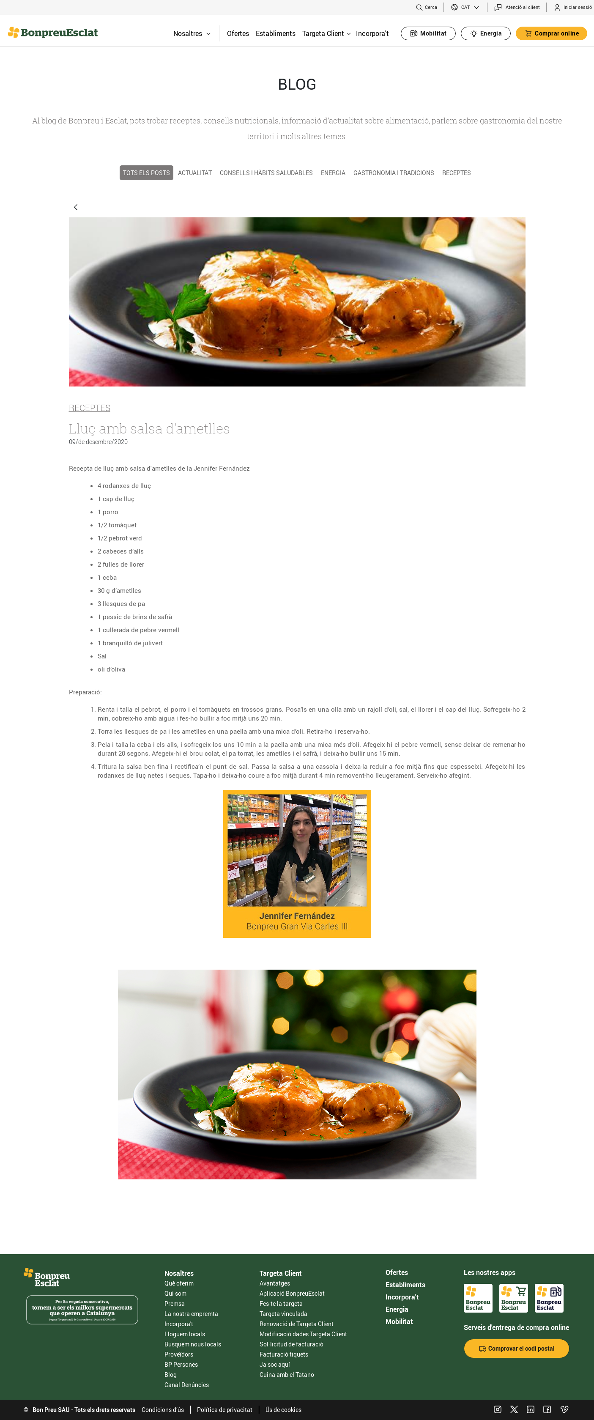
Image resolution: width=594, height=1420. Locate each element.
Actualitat (195, 173)
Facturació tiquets (284, 1354)
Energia (333, 173)
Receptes (456, 173)
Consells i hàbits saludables (266, 173)
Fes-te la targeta (281, 1303)
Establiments (276, 33)
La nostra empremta (191, 1314)
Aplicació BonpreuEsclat (292, 1293)
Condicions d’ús (163, 1410)
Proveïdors (178, 1354)
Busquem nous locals (192, 1344)
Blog (170, 1375)
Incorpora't (372, 33)
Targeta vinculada (283, 1314)
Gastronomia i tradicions (393, 173)
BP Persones (181, 1364)
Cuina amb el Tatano (287, 1375)
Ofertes (238, 33)
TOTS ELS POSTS (146, 173)
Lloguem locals (184, 1334)
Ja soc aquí (275, 1364)
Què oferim (179, 1283)
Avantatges (275, 1283)
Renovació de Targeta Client (297, 1324)
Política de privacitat (224, 1410)
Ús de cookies (283, 1410)
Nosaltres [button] (192, 33)
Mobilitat (399, 1321)
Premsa (174, 1303)
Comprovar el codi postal (517, 1348)
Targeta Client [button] (326, 33)
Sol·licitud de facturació (291, 1344)
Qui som (175, 1293)
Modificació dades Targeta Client (303, 1334)
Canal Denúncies (186, 1385)
